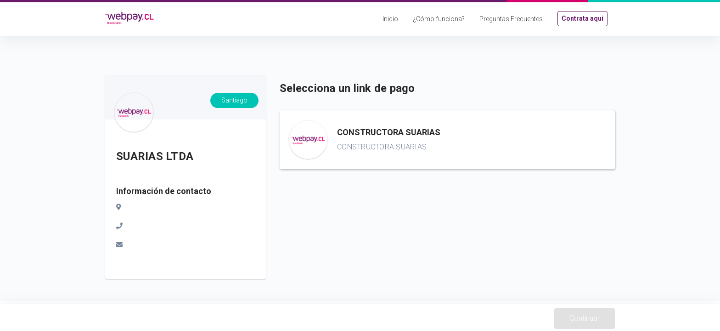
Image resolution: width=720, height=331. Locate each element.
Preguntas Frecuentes (511, 19)
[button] (447, 140)
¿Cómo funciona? (439, 19)
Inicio (390, 19)
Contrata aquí (582, 18)
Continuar (584, 318)
